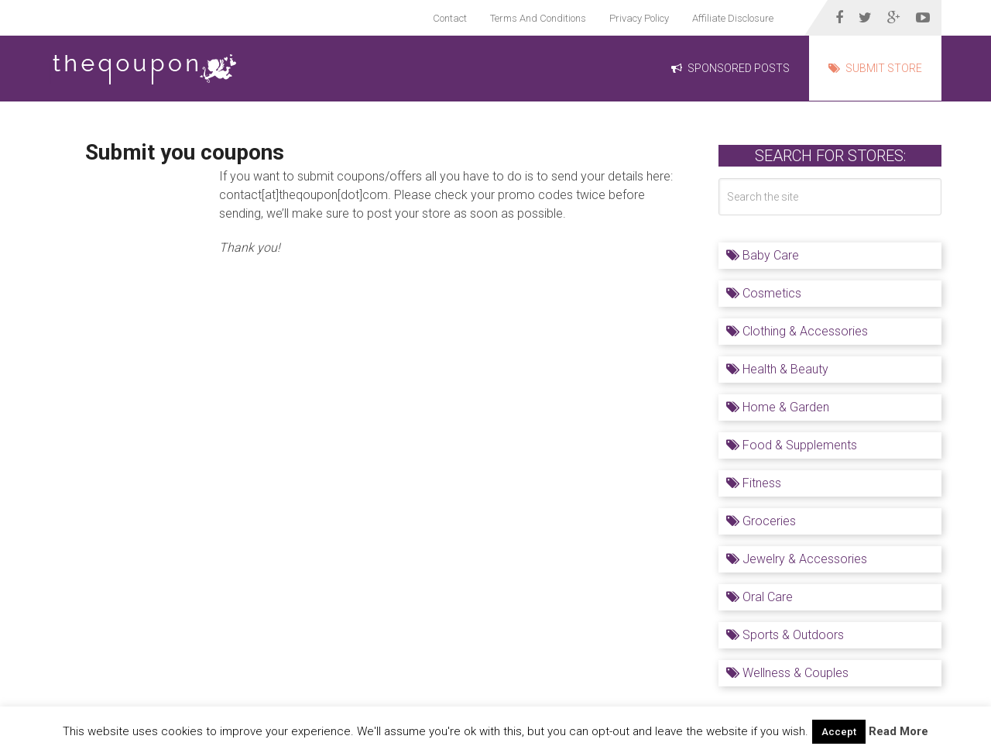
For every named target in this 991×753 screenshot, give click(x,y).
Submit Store (875, 68)
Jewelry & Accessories (796, 559)
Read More (898, 731)
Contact (450, 18)
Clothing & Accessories (797, 331)
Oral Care (759, 597)
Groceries (761, 521)
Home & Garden (777, 407)
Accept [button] (838, 732)
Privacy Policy (639, 18)
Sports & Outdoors (785, 635)
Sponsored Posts (730, 68)
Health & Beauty (777, 369)
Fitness (753, 483)
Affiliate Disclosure (732, 18)
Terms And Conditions (538, 18)
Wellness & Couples (787, 672)
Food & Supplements (791, 445)
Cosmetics (763, 293)
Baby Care (762, 255)
